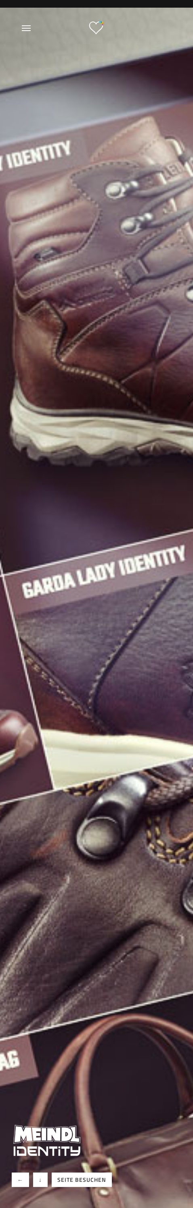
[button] (20, 1180)
